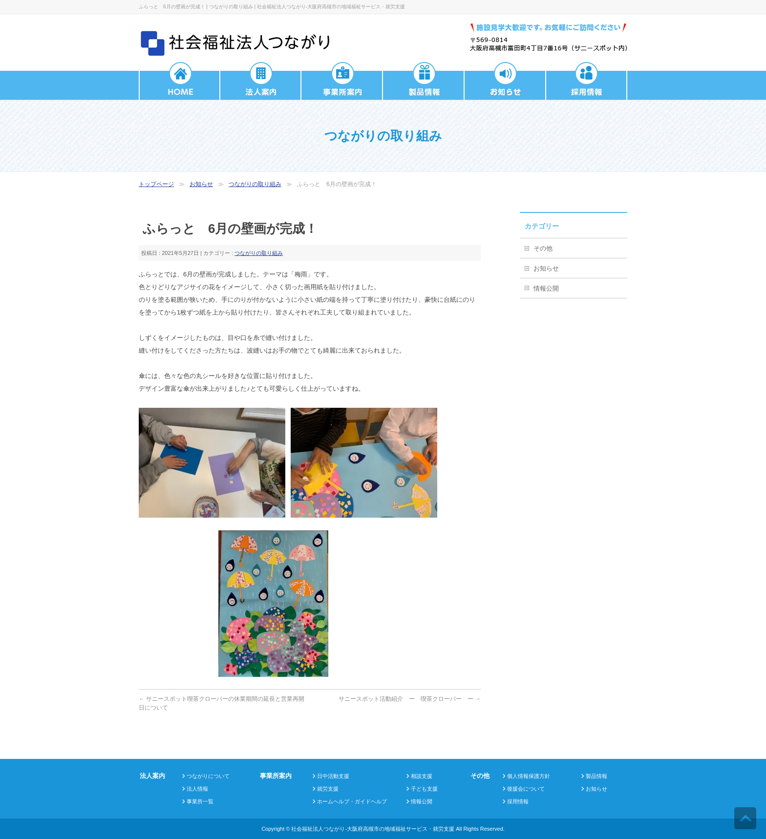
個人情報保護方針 (528, 776)
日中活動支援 (333, 776)
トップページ (156, 184)
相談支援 (421, 776)
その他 (543, 248)
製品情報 (596, 776)
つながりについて (208, 776)
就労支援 (328, 789)
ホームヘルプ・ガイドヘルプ (352, 801)
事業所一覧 (200, 801)
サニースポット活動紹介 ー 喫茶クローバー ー (410, 698)
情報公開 (546, 288)
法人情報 (197, 789)
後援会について (526, 789)
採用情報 (518, 801)
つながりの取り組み (255, 184)
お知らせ (201, 184)
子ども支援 (424, 789)
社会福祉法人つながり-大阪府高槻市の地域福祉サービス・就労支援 (372, 829)
